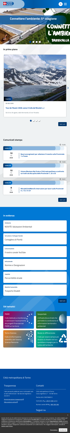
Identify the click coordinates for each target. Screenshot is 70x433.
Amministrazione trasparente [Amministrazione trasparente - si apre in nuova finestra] (13, 399)
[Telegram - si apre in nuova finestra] (46, 416)
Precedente (2, 26)
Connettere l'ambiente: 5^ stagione (33, 18)
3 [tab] (36, 42)
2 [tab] (33, 42)
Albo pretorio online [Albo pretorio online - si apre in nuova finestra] (10, 402)
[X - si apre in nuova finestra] (49, 416)
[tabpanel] (35, 26)
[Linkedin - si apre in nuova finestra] (43, 416)
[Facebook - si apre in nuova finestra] (37, 416)
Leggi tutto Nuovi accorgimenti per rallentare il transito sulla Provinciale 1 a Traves (35, 153)
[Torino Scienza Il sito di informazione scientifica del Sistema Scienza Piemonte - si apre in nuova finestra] (18, 338)
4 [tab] (39, 42)
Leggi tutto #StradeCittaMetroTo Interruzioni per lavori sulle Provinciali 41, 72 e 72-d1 (35, 188)
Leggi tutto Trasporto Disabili (35, 290)
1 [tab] (30, 42)
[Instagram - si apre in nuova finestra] (40, 416)
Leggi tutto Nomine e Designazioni (35, 264)
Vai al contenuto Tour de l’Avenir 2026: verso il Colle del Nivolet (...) (35, 85)
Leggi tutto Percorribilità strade (35, 277)
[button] (65, 4)
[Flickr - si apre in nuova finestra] (55, 416)
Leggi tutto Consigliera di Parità (35, 238)
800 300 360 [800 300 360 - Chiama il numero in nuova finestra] (53, 404)
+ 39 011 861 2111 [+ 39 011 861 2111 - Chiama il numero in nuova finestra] (50, 401)
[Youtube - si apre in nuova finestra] (52, 416)
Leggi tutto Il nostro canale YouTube (35, 251)
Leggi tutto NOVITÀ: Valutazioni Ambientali (35, 226)
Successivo (68, 26)
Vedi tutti (63, 124)
